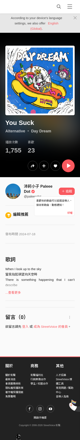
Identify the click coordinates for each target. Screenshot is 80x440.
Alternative (15, 131)
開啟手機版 (40, 417)
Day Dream (41, 131)
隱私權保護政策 (14, 387)
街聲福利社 (37, 375)
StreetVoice (23, 6)
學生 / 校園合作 (39, 383)
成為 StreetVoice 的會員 (51, 326)
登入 (25, 326)
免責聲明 (10, 396)
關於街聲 (10, 375)
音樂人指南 (62, 396)
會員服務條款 (13, 383)
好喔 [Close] (70, 212)
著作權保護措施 (14, 392)
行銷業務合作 (38, 379)
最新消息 (10, 379)
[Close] (75, 18)
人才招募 (61, 375)
